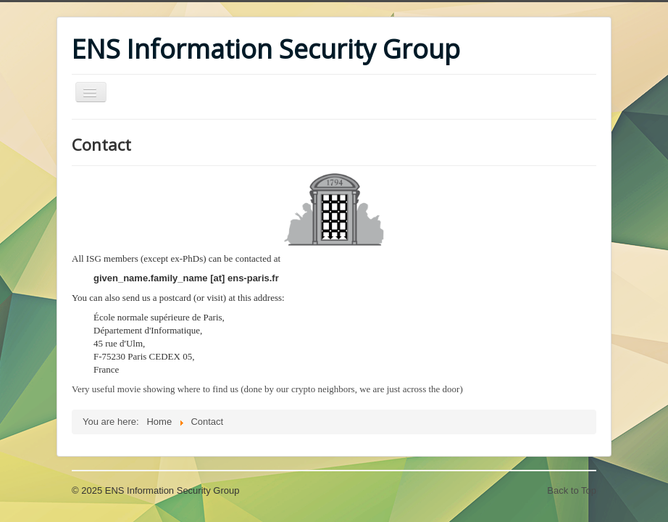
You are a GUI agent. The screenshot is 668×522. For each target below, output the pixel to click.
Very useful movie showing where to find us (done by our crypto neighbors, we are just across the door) (267, 389)
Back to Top (571, 490)
